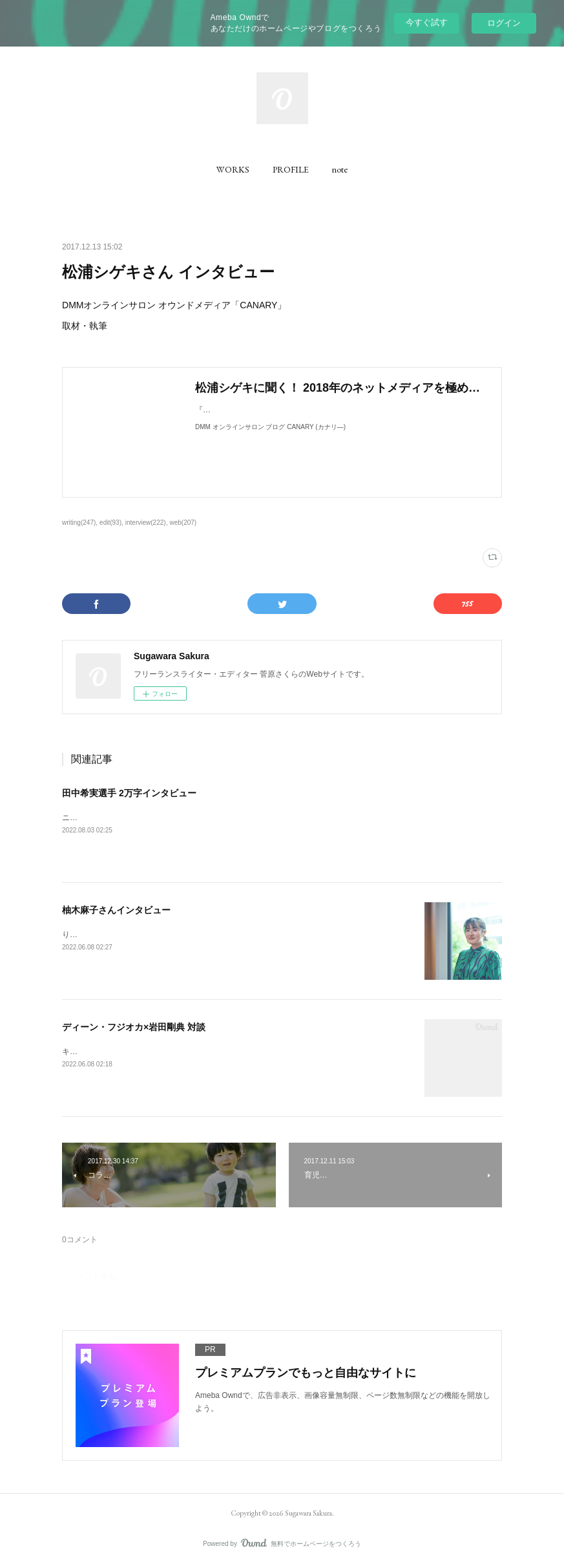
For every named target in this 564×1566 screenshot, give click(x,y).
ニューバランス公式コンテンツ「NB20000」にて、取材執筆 (167, 817)
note (340, 169)
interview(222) (145, 522)
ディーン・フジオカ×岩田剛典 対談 (133, 1027)
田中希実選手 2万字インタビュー (129, 793)
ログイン (504, 23)
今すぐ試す (427, 22)
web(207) (182, 522)
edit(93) (110, 522)
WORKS (232, 169)
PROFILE (291, 169)
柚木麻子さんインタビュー (116, 910)
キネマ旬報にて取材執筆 (104, 1051)
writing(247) (79, 522)
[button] (232, 169)
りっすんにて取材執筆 (101, 934)
